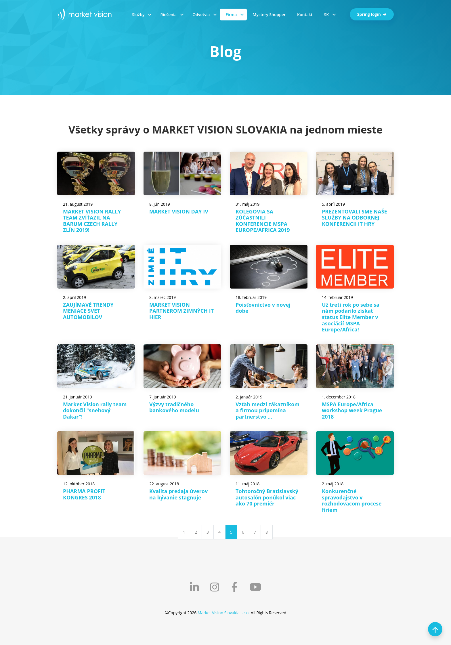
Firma (231, 14)
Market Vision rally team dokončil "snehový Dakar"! (95, 410)
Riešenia (168, 14)
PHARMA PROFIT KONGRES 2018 (84, 494)
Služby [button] (138, 14)
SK (326, 14)
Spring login (371, 14)
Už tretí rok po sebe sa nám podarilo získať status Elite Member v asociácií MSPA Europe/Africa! (350, 317)
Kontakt (305, 14)
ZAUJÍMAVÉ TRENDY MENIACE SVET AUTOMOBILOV (88, 310)
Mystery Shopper (269, 14)
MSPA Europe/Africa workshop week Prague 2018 (352, 410)
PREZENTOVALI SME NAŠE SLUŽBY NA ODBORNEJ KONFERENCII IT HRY (354, 217)
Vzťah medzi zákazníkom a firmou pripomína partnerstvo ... (267, 410)
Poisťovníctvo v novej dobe (263, 307)
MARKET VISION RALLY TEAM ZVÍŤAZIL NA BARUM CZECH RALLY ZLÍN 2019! (92, 221)
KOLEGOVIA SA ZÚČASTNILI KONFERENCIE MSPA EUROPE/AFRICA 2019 (263, 221)
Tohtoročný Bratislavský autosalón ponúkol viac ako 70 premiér (267, 497)
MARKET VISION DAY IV (178, 211)
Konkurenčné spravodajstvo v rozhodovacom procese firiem (352, 500)
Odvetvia (201, 14)
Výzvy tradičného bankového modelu (174, 407)
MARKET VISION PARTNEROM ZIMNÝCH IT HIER (181, 310)
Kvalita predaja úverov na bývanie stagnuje (178, 494)
